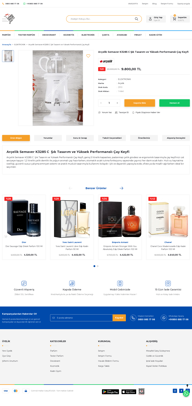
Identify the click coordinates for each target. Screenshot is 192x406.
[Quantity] (109, 103)
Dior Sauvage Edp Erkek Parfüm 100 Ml (24, 246)
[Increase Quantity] (117, 103)
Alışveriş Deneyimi (176, 138)
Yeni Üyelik (7, 351)
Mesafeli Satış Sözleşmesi (158, 351)
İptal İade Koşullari (154, 361)
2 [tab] (98, 266)
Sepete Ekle (139, 103)
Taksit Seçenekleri (112, 138)
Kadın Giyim (55, 371)
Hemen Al (174, 103)
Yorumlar (48, 138)
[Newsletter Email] (88, 317)
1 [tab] (94, 266)
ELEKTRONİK (124, 79)
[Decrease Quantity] (101, 103)
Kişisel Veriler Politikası (156, 366)
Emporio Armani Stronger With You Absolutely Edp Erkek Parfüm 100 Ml (120, 247)
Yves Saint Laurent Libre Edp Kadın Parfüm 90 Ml (72, 247)
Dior (24, 242)
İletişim (101, 351)
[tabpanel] (24, 227)
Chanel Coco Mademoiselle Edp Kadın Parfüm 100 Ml (168, 247)
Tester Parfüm (56, 356)
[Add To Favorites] (88, 55)
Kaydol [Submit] (119, 317)
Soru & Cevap (80, 138)
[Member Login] (156, 19)
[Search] (104, 19)
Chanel (168, 242)
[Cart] (180, 19)
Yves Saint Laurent (72, 242)
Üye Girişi (6, 356)
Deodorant (55, 361)
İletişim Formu (105, 356)
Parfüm (53, 351)
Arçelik (121, 83)
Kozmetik (54, 366)
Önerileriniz (144, 138)
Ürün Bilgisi (16, 138)
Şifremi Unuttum (10, 361)
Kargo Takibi (103, 366)
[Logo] (8, 19)
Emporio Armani (120, 242)
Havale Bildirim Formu (108, 361)
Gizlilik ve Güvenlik (154, 356)
